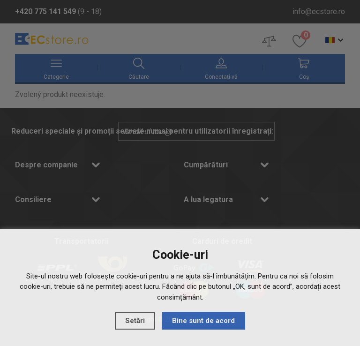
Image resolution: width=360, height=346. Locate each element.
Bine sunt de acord (203, 320)
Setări (135, 320)
